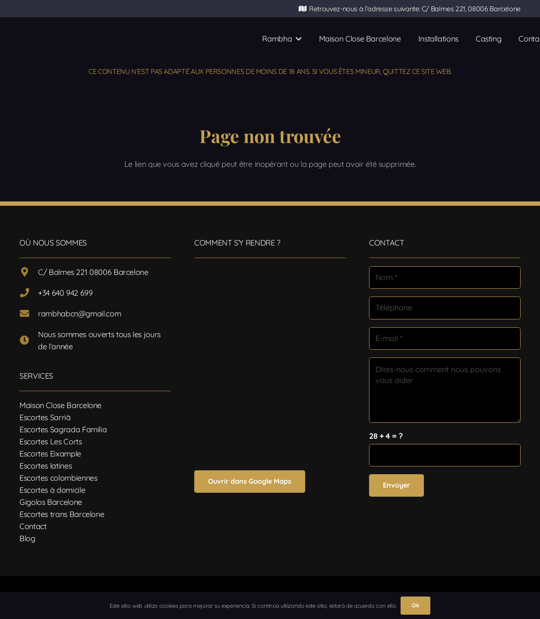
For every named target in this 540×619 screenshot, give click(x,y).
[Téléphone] (445, 308)
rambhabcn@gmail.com (79, 314)
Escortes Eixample (50, 454)
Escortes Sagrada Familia (63, 429)
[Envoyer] (396, 485)
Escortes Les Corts (50, 442)
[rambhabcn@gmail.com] (28, 314)
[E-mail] (445, 338)
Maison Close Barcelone (60, 405)
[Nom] (445, 277)
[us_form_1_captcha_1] (445, 455)
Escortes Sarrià (45, 417)
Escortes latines (45, 466)
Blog (27, 538)
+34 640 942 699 (65, 293)
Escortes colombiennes (58, 478)
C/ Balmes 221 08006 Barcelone (93, 272)
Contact (32, 526)
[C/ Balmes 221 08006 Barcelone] (28, 272)
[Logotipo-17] (148, 39)
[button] (296, 39)
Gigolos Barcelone (50, 502)
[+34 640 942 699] (28, 293)
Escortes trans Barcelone (61, 514)
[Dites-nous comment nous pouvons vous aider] (445, 390)
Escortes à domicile (52, 490)
